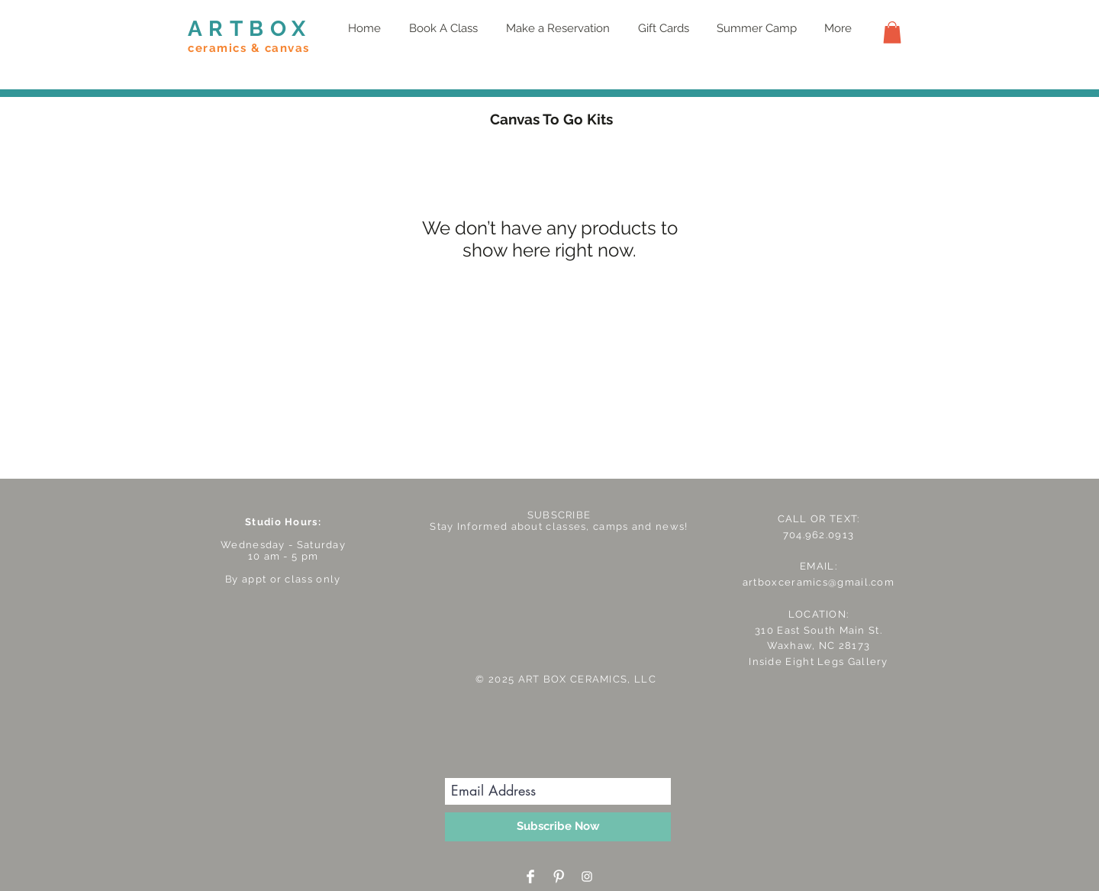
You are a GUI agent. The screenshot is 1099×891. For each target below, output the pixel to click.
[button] (892, 32)
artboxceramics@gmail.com (818, 582)
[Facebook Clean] (530, 876)
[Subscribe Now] (558, 826)
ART (218, 28)
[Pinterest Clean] (559, 876)
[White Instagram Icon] (587, 876)
